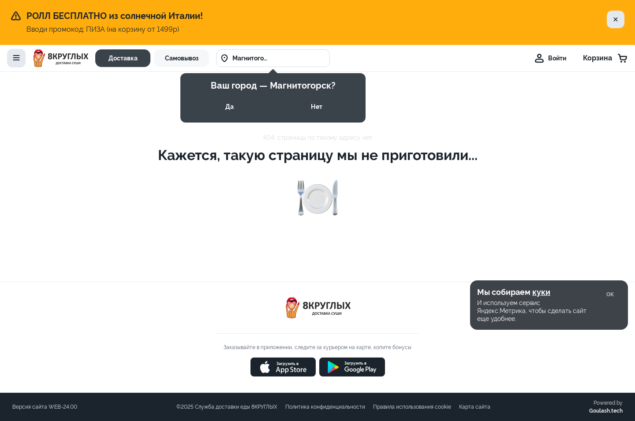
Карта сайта (474, 407)
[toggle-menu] (16, 58)
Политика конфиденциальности (325, 407)
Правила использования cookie (412, 407)
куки (541, 292)
